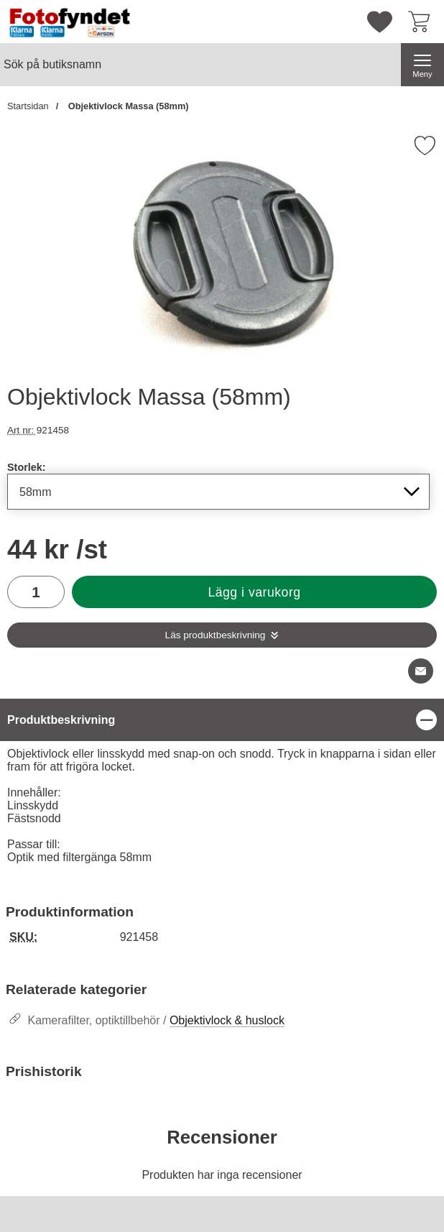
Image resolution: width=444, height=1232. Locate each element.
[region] (222, 720)
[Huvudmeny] (422, 64)
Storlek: (26, 467)
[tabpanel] (222, 785)
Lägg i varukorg (254, 592)
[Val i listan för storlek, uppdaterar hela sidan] (218, 491)
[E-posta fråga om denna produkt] (420, 671)
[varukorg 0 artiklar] (422, 21)
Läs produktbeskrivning (215, 635)
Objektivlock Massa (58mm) (126, 106)
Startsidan (28, 106)
